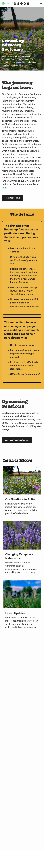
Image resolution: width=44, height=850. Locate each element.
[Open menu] (40, 3)
